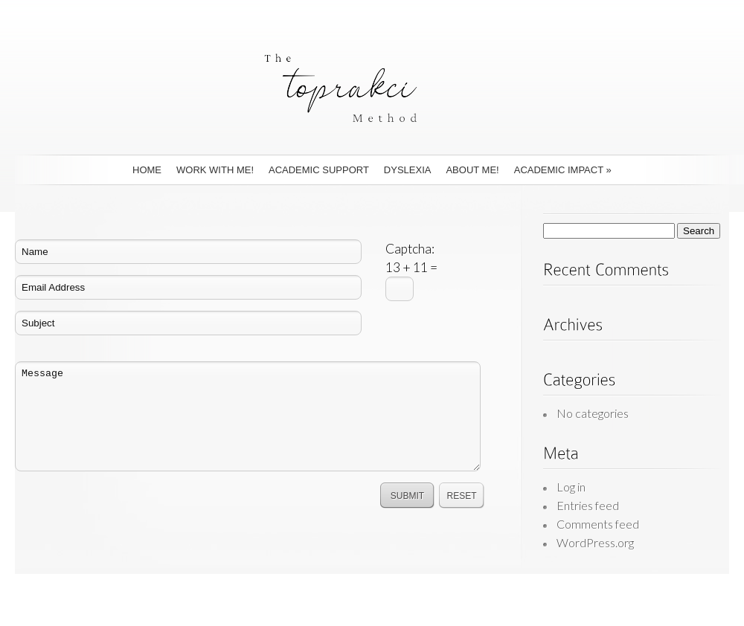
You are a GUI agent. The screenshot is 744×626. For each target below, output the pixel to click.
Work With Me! (215, 169)
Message (248, 416)
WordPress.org (595, 542)
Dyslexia (408, 169)
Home (146, 169)
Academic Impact (563, 169)
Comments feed (598, 524)
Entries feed (588, 505)
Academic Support (319, 169)
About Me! (472, 169)
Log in (571, 487)
